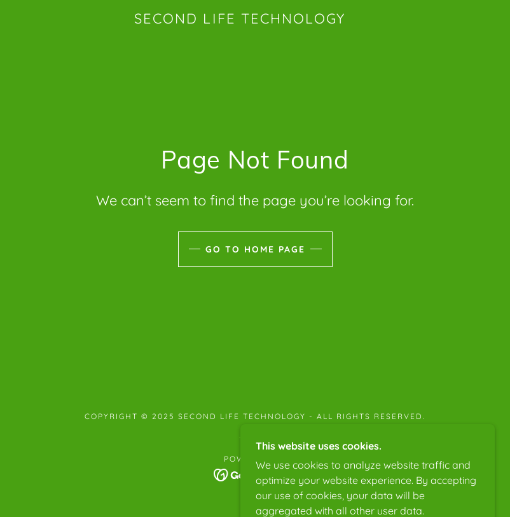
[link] (239, 19)
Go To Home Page (255, 249)
